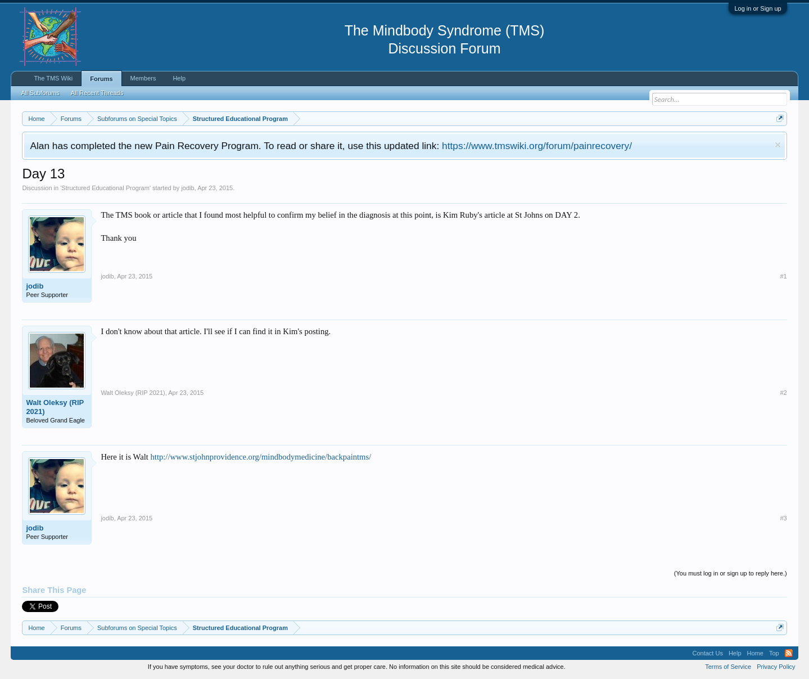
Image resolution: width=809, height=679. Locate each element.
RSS (789, 653)
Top (774, 653)
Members (143, 78)
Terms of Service (728, 666)
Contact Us (707, 653)
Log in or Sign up (757, 8)
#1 (783, 276)
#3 (783, 518)
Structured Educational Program (105, 188)
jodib (187, 188)
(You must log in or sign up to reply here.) (730, 573)
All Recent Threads (97, 92)
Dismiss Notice (778, 145)
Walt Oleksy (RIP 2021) (55, 407)
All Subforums (40, 92)
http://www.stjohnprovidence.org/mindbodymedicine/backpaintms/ (260, 456)
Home (755, 653)
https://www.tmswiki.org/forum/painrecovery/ (537, 145)
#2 (783, 392)
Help (179, 78)
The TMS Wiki (53, 78)
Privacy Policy (776, 666)
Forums (101, 78)
